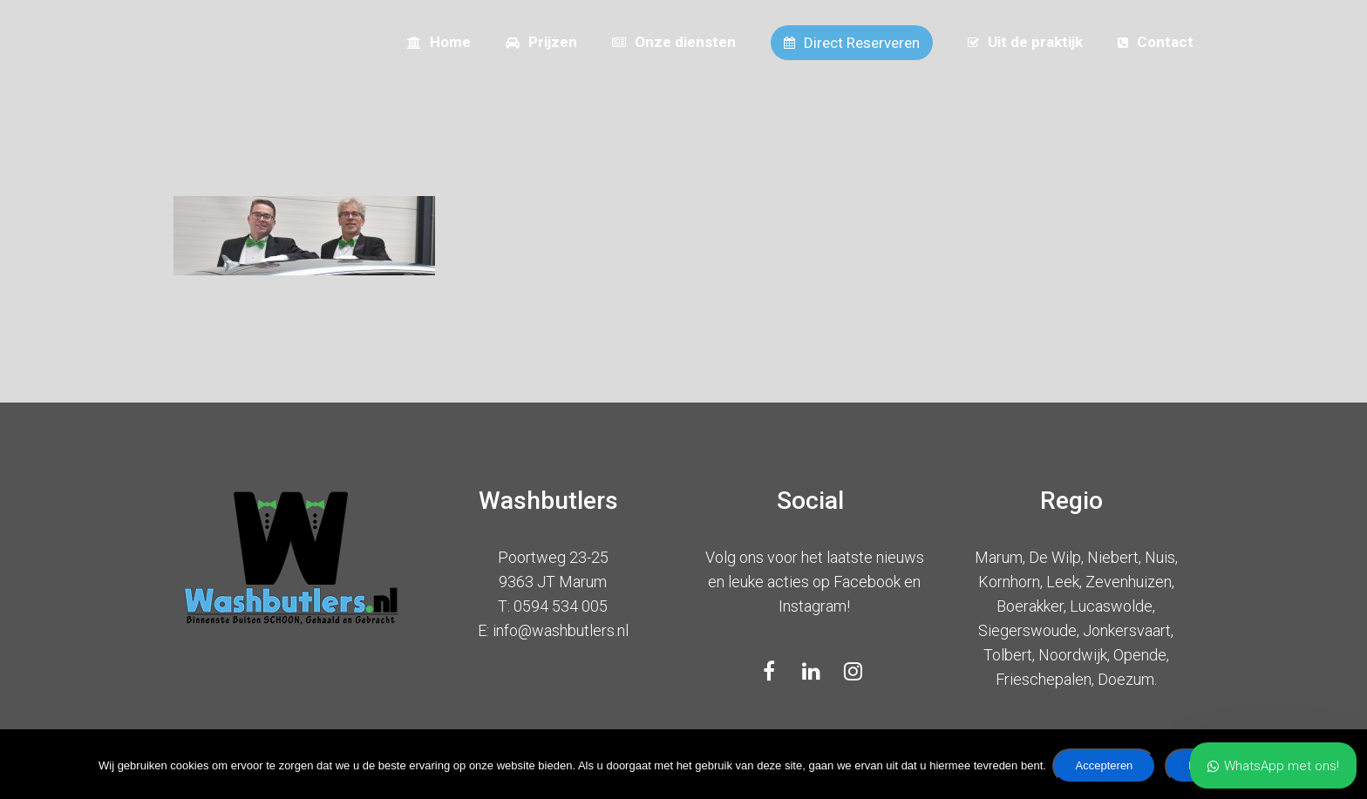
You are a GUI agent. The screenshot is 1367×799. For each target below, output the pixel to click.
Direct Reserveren (852, 42)
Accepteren (1107, 768)
